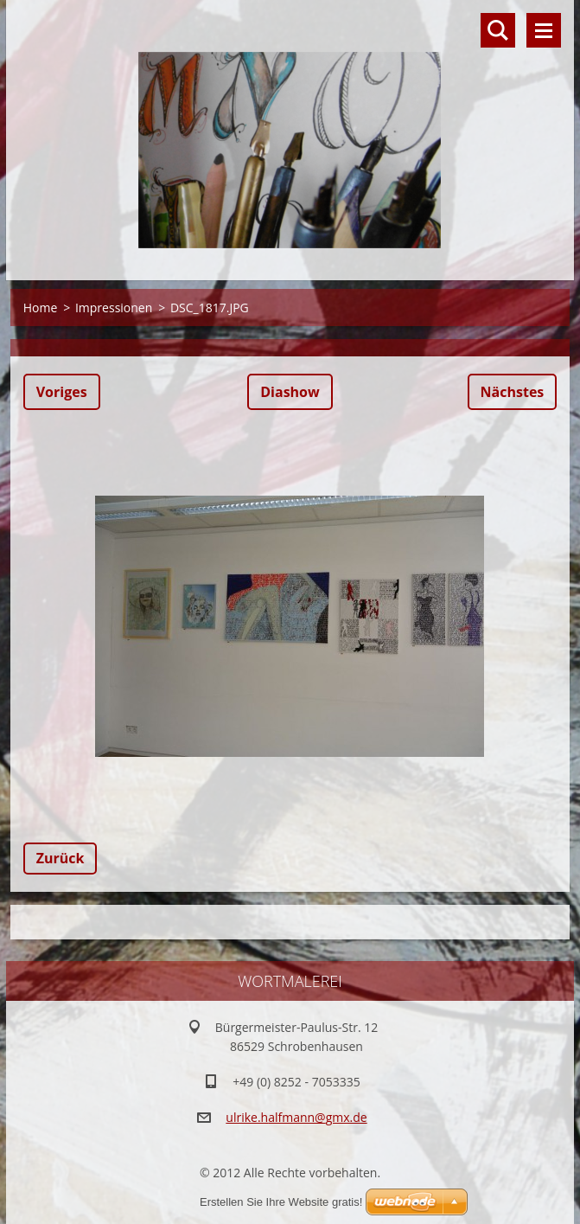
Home (40, 307)
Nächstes (513, 391)
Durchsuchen (498, 30)
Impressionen (113, 307)
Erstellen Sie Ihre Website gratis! (281, 1201)
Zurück (60, 858)
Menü (543, 30)
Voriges (61, 391)
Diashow (289, 391)
